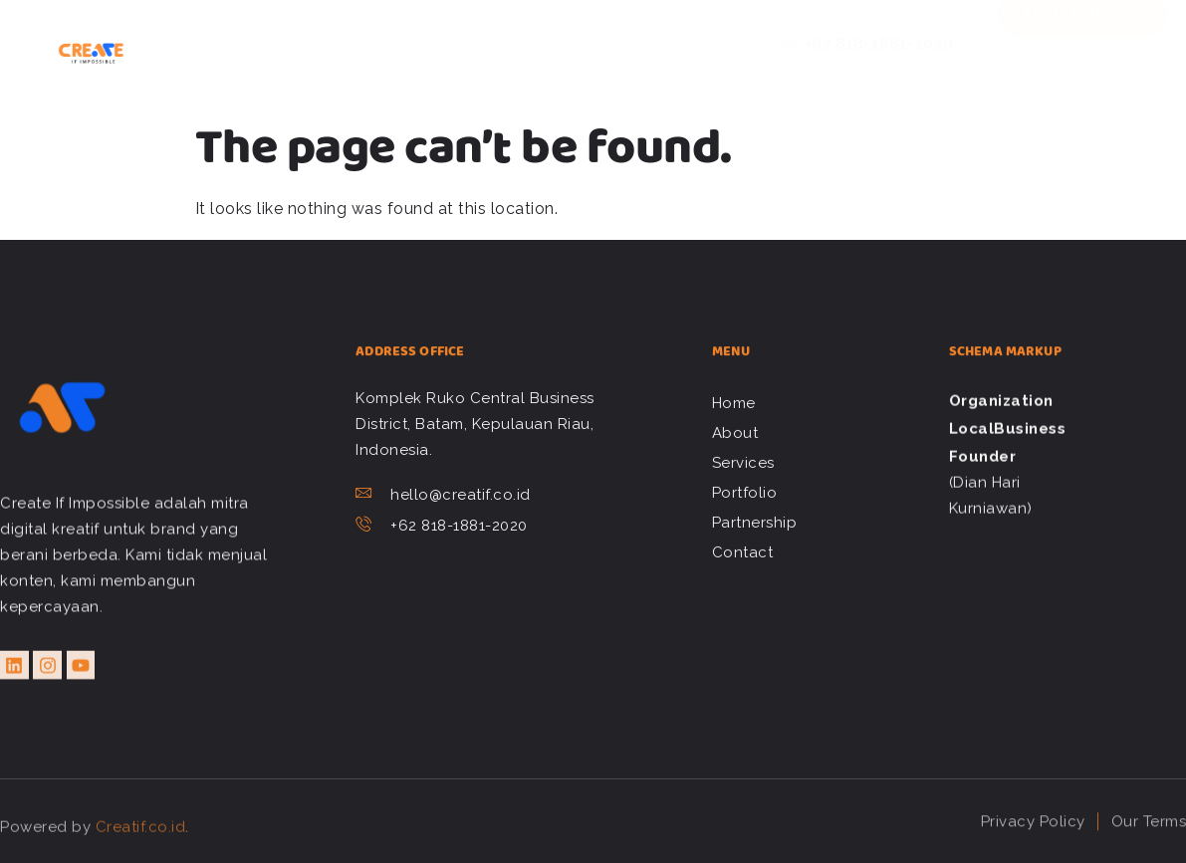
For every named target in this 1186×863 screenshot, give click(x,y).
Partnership (639, 24)
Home (249, 24)
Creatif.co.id (141, 840)
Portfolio (526, 24)
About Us (332, 24)
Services (427, 24)
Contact (261, 64)
